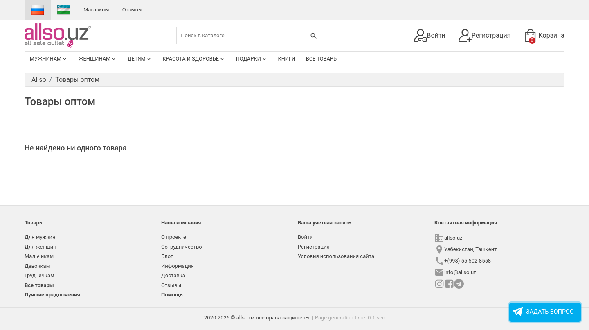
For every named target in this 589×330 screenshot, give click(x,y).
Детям (140, 59)
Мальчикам (39, 256)
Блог (167, 256)
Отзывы (132, 10)
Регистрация (485, 35)
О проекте (173, 237)
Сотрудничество (181, 247)
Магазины (96, 10)
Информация (177, 266)
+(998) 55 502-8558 (467, 261)
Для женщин (40, 247)
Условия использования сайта (336, 256)
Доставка (173, 275)
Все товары (322, 59)
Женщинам (98, 59)
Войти (429, 35)
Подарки (252, 59)
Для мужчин (40, 237)
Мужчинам (49, 59)
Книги (286, 59)
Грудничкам (39, 275)
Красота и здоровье (193, 59)
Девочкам (37, 266)
